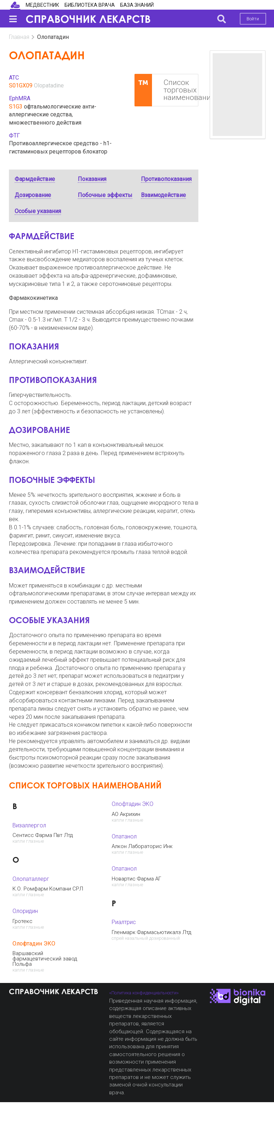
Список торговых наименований (166, 90)
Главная (19, 37)
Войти (253, 18)
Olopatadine (49, 85)
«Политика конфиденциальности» (144, 992)
